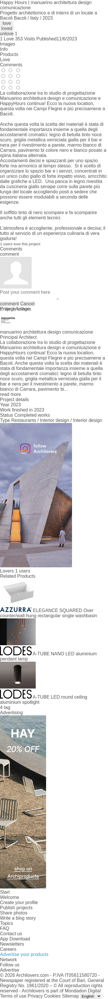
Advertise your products (24, 954)
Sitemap (70, 996)
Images (7, 44)
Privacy (35, 996)
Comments (11, 64)
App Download (15, 938)
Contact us (11, 933)
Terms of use (13, 996)
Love (5, 59)
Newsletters (12, 944)
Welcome (9, 897)
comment (9, 303)
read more (10, 394)
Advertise (9, 970)
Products (9, 54)
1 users (22, 570)
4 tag (5, 707)
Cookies (52, 996)
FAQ (4, 928)
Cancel (27, 303)
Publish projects (16, 907)
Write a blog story (18, 918)
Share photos (13, 912)
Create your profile (19, 902)
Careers (8, 949)
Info (4, 49)
